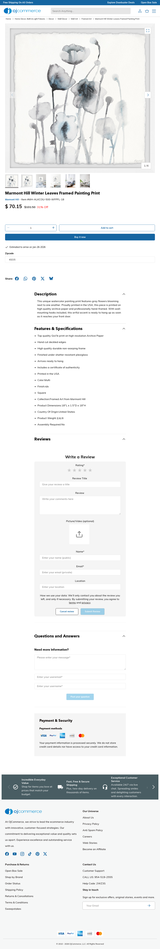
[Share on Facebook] (16, 278)
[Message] (80, 662)
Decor (51, 19)
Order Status (12, 883)
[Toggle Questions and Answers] (80, 636)
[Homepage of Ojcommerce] (22, 11)
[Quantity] (30, 228)
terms (72, 602)
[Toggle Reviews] (80, 439)
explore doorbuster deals (121, 2)
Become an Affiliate (94, 849)
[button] (69, 470)
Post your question (80, 696)
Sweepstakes (13, 908)
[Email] (80, 572)
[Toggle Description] (80, 294)
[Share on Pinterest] (34, 278)
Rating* (80, 465)
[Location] (80, 587)
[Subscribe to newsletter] (149, 905)
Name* (80, 551)
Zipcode (9, 253)
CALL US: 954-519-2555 (98, 877)
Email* (80, 566)
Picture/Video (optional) (80, 521)
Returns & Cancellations (19, 896)
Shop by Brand (14, 877)
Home (8, 19)
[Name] (80, 558)
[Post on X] (42, 278)
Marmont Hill (12, 199)
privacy (86, 602)
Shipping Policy (14, 889)
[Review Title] (80, 484)
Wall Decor (62, 19)
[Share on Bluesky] (51, 278)
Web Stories (90, 842)
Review (79, 492)
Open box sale (149, 2)
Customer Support (93, 870)
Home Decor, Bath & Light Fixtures (30, 19)
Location (80, 580)
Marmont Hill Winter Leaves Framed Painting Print (117, 19)
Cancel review (67, 611)
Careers (87, 836)
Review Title (79, 478)
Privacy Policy (91, 823)
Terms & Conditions (16, 902)
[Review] (80, 505)
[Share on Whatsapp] (25, 278)
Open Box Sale (14, 870)
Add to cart (107, 227)
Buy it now (80, 237)
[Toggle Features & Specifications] (80, 329)
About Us (88, 817)
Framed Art (87, 19)
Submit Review (92, 611)
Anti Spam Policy (93, 830)
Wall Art (74, 19)
